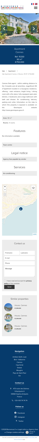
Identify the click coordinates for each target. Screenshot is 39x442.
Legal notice (22, 429)
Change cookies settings (15, 432)
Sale (3, 71)
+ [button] (5, 186)
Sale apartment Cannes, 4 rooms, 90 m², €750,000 (18, 74)
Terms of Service (18, 439)
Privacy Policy (31, 437)
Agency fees (33, 429)
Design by (30, 432)
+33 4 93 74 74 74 (20, 400)
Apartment (11, 71)
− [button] (5, 189)
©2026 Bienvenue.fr (8, 429)
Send (9, 287)
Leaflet (34, 234)
